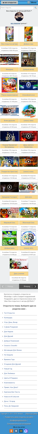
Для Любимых (9, 373)
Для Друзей (8, 336)
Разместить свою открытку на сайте (19, 417)
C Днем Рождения (11, 327)
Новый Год (8, 369)
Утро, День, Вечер (10, 322)
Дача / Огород (9, 401)
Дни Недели (8, 332)
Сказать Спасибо (10, 346)
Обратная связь (31, 414)
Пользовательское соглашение (19, 424)
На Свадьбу (8, 355)
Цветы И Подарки (11, 378)
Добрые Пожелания (11, 341)
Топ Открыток (9, 313)
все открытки (9, 2)
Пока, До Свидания (11, 406)
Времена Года (9, 359)
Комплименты (9, 383)
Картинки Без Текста (12, 392)
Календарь (8, 318)
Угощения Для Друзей (12, 364)
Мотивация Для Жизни (13, 350)
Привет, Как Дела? (11, 387)
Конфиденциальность (18, 420)
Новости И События (11, 397)
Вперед (27, 286)
